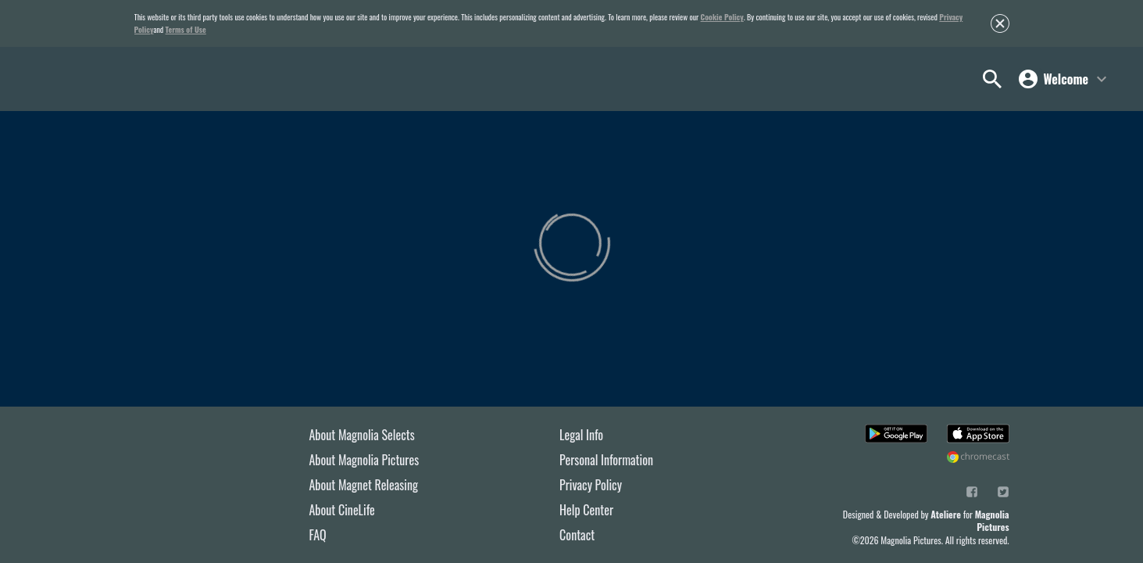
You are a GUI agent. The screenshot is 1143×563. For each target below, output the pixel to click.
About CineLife (342, 509)
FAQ (318, 534)
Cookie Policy (722, 17)
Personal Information (606, 459)
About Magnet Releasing (364, 484)
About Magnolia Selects (362, 434)
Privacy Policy (590, 484)
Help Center (586, 509)
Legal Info (581, 434)
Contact (577, 534)
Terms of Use (186, 29)
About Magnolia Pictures (364, 459)
